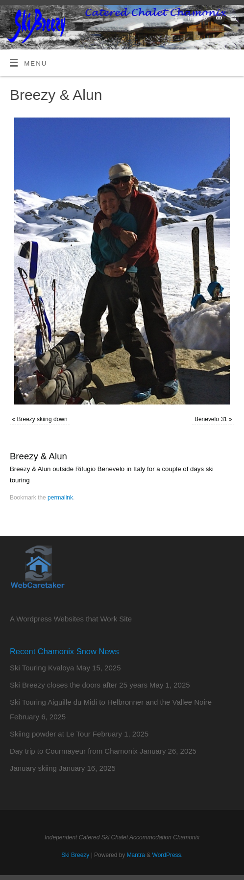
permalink (60, 497)
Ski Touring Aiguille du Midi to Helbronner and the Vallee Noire (111, 702)
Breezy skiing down (42, 419)
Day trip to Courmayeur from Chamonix (74, 751)
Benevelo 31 (211, 419)
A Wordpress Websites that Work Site (71, 619)
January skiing (33, 768)
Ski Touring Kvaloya (42, 668)
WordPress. (167, 855)
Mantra (136, 855)
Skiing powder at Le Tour (50, 734)
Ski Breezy (75, 855)
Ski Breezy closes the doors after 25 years (78, 685)
